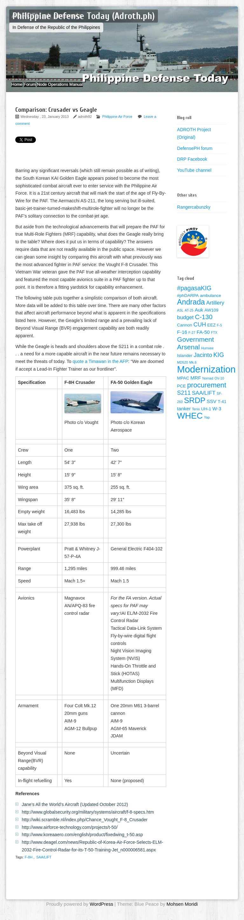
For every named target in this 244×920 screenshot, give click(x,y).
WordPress (101, 910)
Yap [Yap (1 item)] (207, 424)
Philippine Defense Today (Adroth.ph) (83, 16)
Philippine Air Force (117, 123)
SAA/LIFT (43, 863)
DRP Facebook (192, 165)
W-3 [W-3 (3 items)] (217, 415)
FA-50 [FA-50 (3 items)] (203, 338)
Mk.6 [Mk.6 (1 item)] (193, 369)
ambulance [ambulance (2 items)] (210, 301)
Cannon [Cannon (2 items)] (184, 331)
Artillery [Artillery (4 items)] (215, 309)
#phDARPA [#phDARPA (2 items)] (188, 301)
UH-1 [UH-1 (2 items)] (206, 415)
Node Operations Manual (76, 87)
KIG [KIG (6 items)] (219, 361)
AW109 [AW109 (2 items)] (211, 316)
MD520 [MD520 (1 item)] (182, 369)
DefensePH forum (194, 154)
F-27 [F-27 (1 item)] (191, 339)
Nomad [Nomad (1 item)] (207, 384)
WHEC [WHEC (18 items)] (190, 422)
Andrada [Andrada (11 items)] (191, 308)
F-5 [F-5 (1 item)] (219, 331)
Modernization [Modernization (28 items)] (206, 375)
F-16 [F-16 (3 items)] (182, 338)
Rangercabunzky (193, 213)
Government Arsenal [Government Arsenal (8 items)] (195, 349)
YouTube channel (194, 176)
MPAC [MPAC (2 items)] (183, 384)
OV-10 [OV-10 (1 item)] (219, 384)
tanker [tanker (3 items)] (184, 415)
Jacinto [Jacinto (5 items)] (202, 361)
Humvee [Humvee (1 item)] (207, 354)
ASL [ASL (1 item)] (180, 317)
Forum (39, 87)
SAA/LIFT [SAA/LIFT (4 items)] (203, 399)
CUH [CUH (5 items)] (199, 330)
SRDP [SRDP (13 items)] (195, 406)
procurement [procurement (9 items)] (206, 391)
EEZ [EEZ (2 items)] (211, 331)
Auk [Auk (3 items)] (199, 316)
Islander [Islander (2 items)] (184, 361)
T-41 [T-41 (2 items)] (222, 408)
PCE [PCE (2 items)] (181, 392)
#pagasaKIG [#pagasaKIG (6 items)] (194, 294)
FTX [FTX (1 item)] (214, 339)
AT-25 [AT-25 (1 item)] (189, 317)
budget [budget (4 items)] (185, 324)
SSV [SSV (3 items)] (211, 407)
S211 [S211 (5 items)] (184, 399)
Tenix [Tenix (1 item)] (196, 415)
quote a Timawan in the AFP (100, 367)
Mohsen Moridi (182, 910)
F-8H (28, 863)
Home (20, 87)
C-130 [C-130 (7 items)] (203, 323)
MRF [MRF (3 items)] (195, 384)
